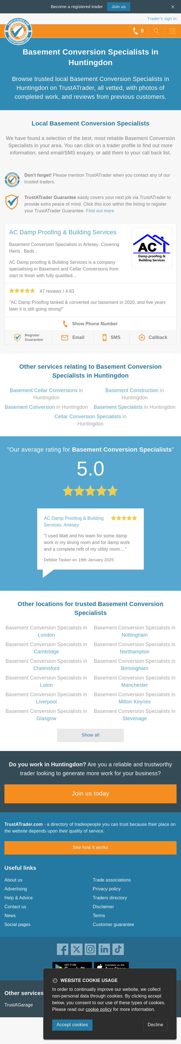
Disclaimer (103, 906)
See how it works (90, 847)
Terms (99, 915)
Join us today (90, 793)
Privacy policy (107, 889)
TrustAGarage (18, 1005)
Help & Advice (18, 897)
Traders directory (110, 897)
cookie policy (99, 1009)
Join (118, 6)
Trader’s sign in (162, 18)
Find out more (100, 210)
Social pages (17, 924)
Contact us (15, 906)
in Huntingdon (46, 407)
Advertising (15, 889)
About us (13, 880)
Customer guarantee (113, 924)
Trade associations (112, 880)
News (10, 915)
